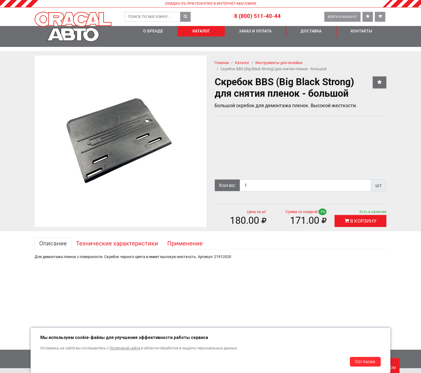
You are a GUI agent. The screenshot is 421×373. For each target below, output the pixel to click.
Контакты (361, 31)
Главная (222, 63)
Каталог (201, 31)
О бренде (153, 31)
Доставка (310, 31)
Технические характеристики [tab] (117, 243)
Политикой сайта (125, 348)
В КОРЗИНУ (360, 221)
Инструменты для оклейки (278, 63)
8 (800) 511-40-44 (257, 16)
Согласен (365, 361)
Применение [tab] (185, 243)
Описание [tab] (53, 243)
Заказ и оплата (255, 31)
